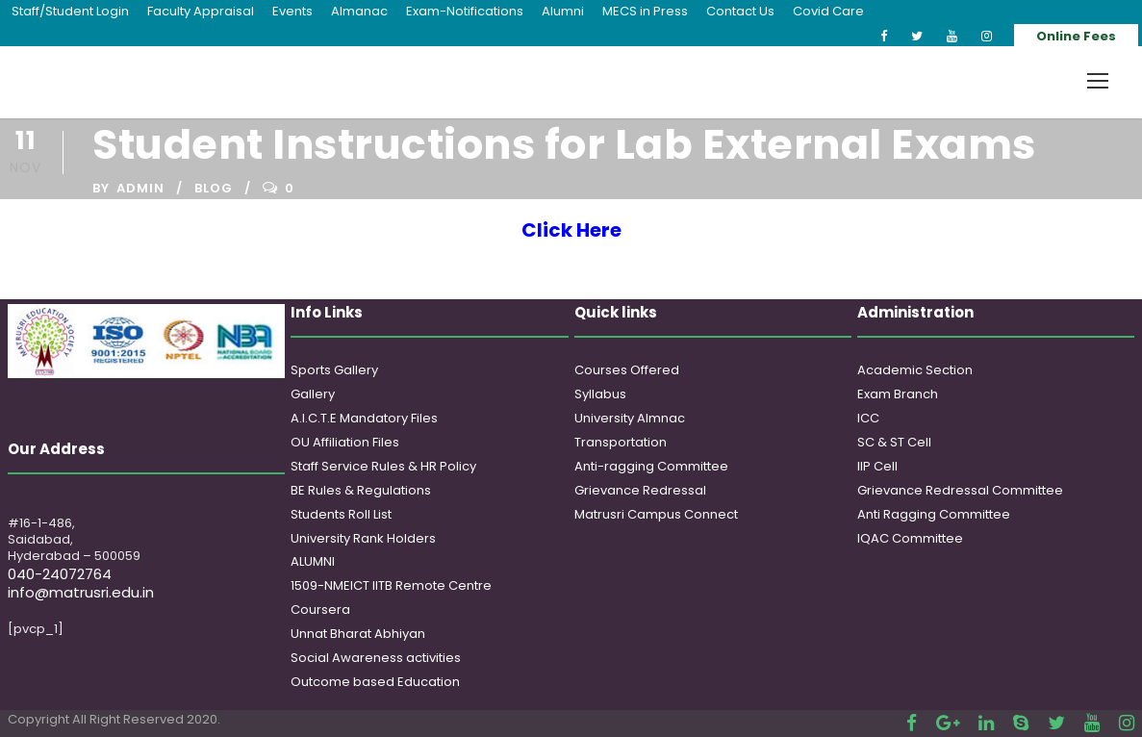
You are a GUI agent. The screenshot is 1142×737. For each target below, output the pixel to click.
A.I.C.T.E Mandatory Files (364, 418)
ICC (868, 418)
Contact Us (740, 11)
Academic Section (915, 370)
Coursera (320, 609)
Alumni (563, 11)
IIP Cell (877, 466)
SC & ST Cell (894, 442)
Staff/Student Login (70, 11)
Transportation (620, 442)
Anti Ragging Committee (933, 514)
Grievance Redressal (640, 490)
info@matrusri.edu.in (81, 592)
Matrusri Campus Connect (656, 514)
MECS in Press (645, 11)
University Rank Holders (363, 538)
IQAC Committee (910, 538)
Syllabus (600, 394)
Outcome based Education (375, 682)
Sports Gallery (334, 370)
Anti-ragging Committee (651, 466)
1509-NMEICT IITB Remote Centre (391, 585)
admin (140, 188)
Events (292, 11)
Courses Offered (626, 370)
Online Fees (1076, 36)
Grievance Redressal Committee (960, 490)
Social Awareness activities (376, 657)
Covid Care (828, 11)
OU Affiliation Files (345, 442)
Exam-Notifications (464, 11)
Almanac (359, 11)
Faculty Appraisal (200, 11)
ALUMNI (313, 561)
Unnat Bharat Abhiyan (358, 633)
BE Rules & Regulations (361, 490)
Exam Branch (897, 394)
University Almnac (629, 418)
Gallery (313, 394)
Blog (213, 188)
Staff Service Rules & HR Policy (383, 466)
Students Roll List (341, 514)
